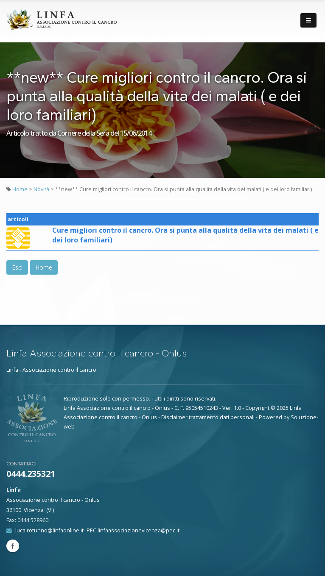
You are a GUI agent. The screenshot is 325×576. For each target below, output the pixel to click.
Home (20, 189)
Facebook (12, 546)
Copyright (257, 408)
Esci (17, 267)
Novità (42, 189)
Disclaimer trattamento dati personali (208, 417)
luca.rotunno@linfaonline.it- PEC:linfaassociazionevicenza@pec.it (97, 530)
